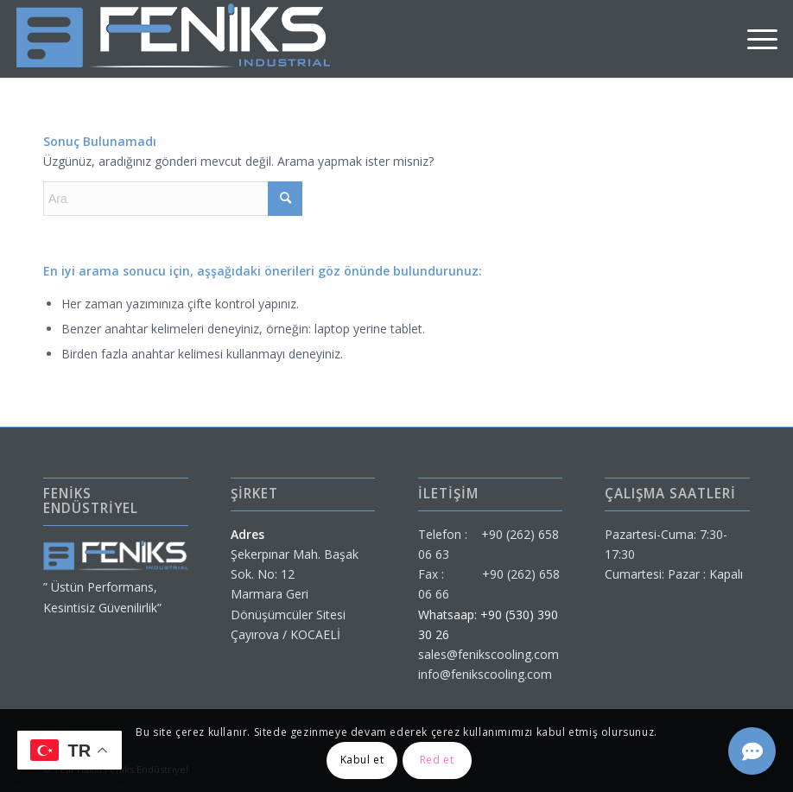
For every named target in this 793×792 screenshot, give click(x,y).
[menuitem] (753, 39)
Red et (437, 759)
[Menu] (753, 39)
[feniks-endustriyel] (173, 39)
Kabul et (362, 759)
